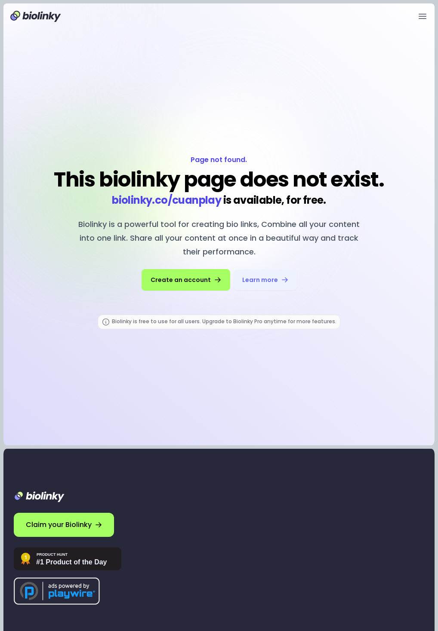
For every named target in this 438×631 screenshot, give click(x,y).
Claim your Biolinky (64, 525)
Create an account (186, 280)
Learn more (265, 280)
